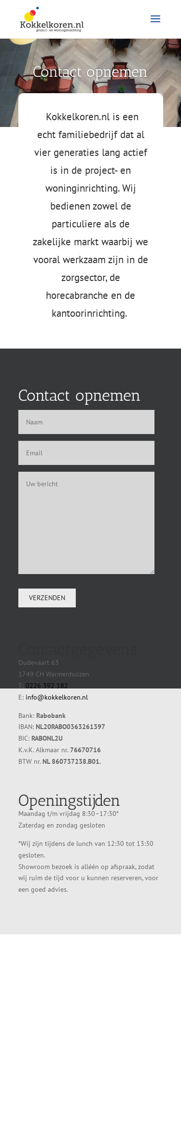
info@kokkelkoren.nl (57, 697)
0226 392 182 (47, 685)
